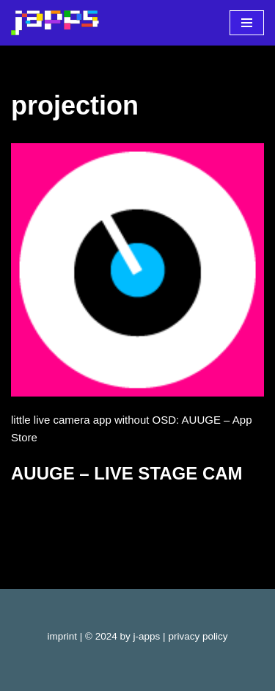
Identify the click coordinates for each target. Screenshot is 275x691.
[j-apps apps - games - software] (55, 22)
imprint (63, 636)
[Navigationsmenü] (247, 22)
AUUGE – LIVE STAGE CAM (127, 473)
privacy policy (197, 636)
